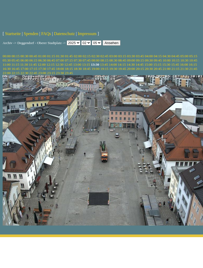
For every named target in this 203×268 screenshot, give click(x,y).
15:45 (175, 64)
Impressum (87, 33)
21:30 (184, 69)
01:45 (69, 56)
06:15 (33, 60)
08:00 (95, 60)
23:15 (51, 73)
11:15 (15, 64)
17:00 (24, 69)
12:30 (59, 64)
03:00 (113, 56)
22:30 (24, 73)
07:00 (60, 60)
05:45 (16, 60)
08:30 (113, 60)
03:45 (140, 56)
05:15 (193, 56)
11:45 (33, 64)
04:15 (158, 56)
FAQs (46, 33)
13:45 (104, 64)
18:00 (60, 69)
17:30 (42, 69)
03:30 (131, 56)
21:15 (175, 69)
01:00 (42, 56)
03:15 (122, 56)
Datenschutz (64, 33)
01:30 (60, 56)
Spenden (31, 33)
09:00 (131, 60)
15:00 (148, 64)
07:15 (69, 60)
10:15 (175, 60)
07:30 (78, 60)
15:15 (157, 64)
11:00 (7, 64)
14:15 (122, 64)
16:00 (184, 64)
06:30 (42, 60)
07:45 (86, 60)
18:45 (86, 69)
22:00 (7, 73)
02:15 (86, 56)
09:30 (149, 60)
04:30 (167, 56)
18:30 (78, 69)
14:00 (113, 64)
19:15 (104, 69)
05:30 (7, 60)
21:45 (193, 69)
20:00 (131, 69)
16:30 (7, 69)
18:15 (69, 69)
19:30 (113, 69)
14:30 (131, 64)
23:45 (69, 73)
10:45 (193, 60)
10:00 (167, 60)
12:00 (42, 64)
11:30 (24, 64)
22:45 (33, 73)
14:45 (139, 64)
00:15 (16, 56)
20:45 (158, 69)
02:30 (95, 56)
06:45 (51, 60)
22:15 (16, 73)
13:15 (86, 64)
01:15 (51, 56)
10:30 (184, 60)
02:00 (78, 56)
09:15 (140, 60)
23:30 (60, 73)
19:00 (95, 69)
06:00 (24, 60)
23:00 (42, 73)
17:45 (51, 69)
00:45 (33, 56)
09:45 (158, 60)
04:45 (175, 56)
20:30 (149, 69)
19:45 (122, 69)
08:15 (104, 60)
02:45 (104, 56)
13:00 (77, 64)
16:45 (16, 69)
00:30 (24, 56)
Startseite (13, 33)
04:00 (149, 56)
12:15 (51, 64)
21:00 (167, 69)
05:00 (184, 56)
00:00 (7, 56)
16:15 (193, 64)
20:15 (140, 69)
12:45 (68, 64)
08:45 (122, 60)
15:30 (166, 64)
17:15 (33, 69)
